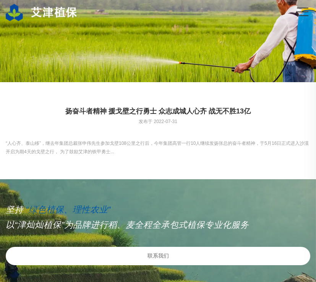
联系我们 (158, 256)
